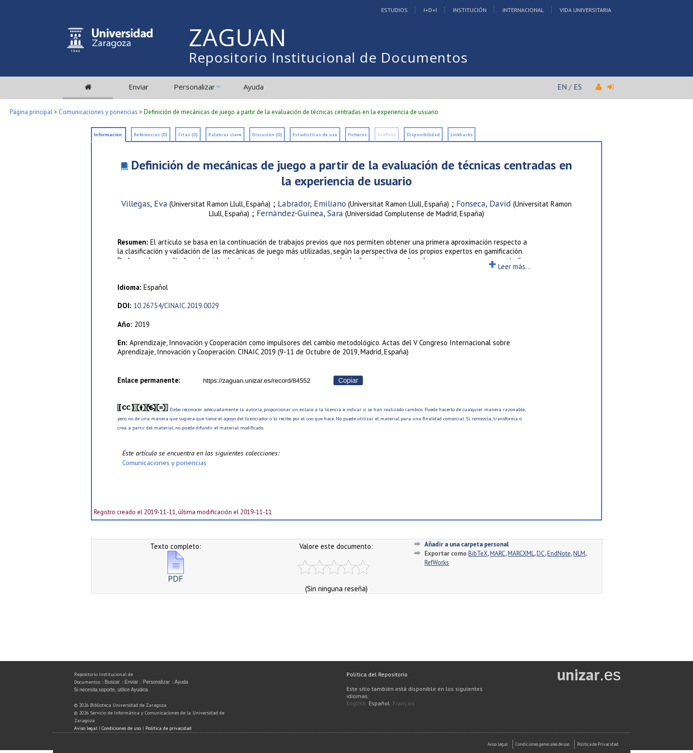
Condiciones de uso (121, 728)
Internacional (523, 9)
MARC (497, 553)
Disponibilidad (423, 134)
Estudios (394, 9)
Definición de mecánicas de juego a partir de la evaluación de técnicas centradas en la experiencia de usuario (351, 173)
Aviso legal (85, 728)
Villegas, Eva (144, 203)
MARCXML (521, 553)
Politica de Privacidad (597, 744)
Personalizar (194, 86)
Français (404, 703)
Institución (470, 9)
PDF (175, 574)
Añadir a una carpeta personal (466, 544)
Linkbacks (461, 134)
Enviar (138, 86)
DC (541, 553)
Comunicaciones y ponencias (98, 112)
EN (562, 86)
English (356, 703)
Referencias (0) (150, 134)
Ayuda (254, 86)
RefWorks (436, 562)
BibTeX (478, 553)
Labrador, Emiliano (312, 203)
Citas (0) (188, 134)
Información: (108, 134)
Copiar (348, 380)
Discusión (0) (267, 134)
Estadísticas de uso (315, 134)
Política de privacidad (168, 728)
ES (578, 86)
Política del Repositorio (377, 674)
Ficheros (357, 134)
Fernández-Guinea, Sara (300, 213)
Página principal (31, 112)
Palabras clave (225, 134)
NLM (579, 553)
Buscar (112, 682)
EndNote (559, 553)
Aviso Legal (498, 744)
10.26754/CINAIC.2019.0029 (176, 305)
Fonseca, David (483, 203)
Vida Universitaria (585, 9)
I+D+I (430, 9)
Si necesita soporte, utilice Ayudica (111, 689)
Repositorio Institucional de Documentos (328, 57)
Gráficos (386, 134)
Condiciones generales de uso (542, 744)
